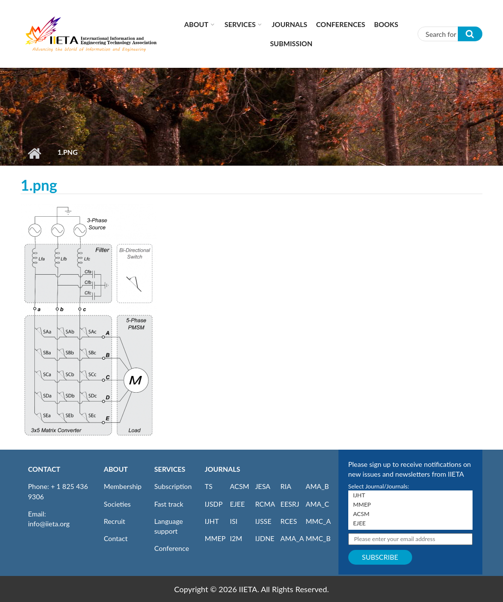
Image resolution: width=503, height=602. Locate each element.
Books (386, 24)
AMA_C (317, 504)
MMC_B (318, 538)
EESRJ (289, 504)
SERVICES (169, 469)
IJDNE (264, 538)
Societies (117, 504)
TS (209, 486)
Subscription (173, 486)
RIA (285, 486)
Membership (122, 486)
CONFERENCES (340, 24)
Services (239, 24)
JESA (262, 486)
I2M (236, 538)
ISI (233, 521)
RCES (288, 521)
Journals (289, 24)
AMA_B (317, 486)
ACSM (239, 486)
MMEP (215, 538)
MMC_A (318, 521)
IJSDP (214, 504)
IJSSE (263, 521)
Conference (171, 548)
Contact (116, 538)
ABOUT (116, 469)
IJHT (212, 521)
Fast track (168, 504)
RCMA (265, 504)
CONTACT (44, 469)
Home (34, 153)
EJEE (237, 504)
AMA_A (292, 538)
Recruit (114, 521)
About (196, 24)
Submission (291, 43)
